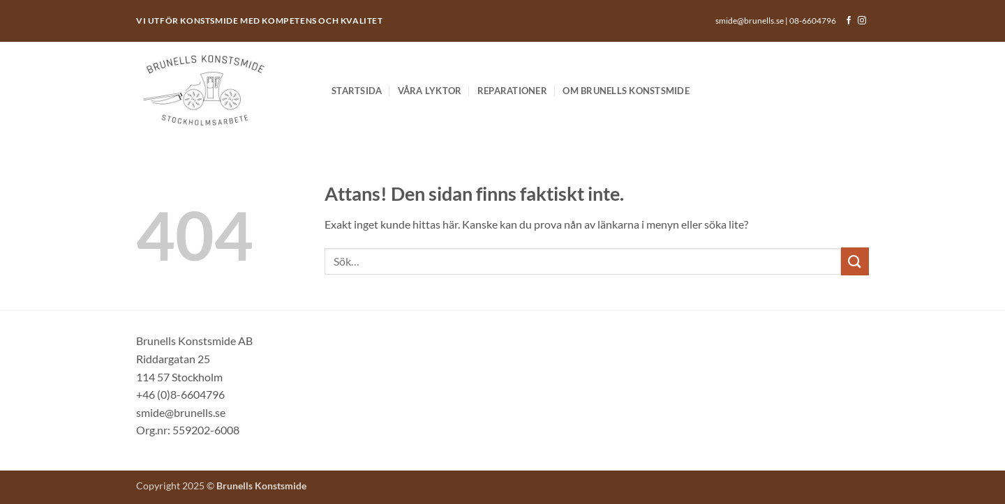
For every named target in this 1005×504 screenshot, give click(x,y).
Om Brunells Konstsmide (626, 90)
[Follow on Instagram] (862, 21)
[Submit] (855, 261)
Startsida (357, 90)
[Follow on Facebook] (848, 21)
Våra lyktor (430, 90)
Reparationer (512, 90)
